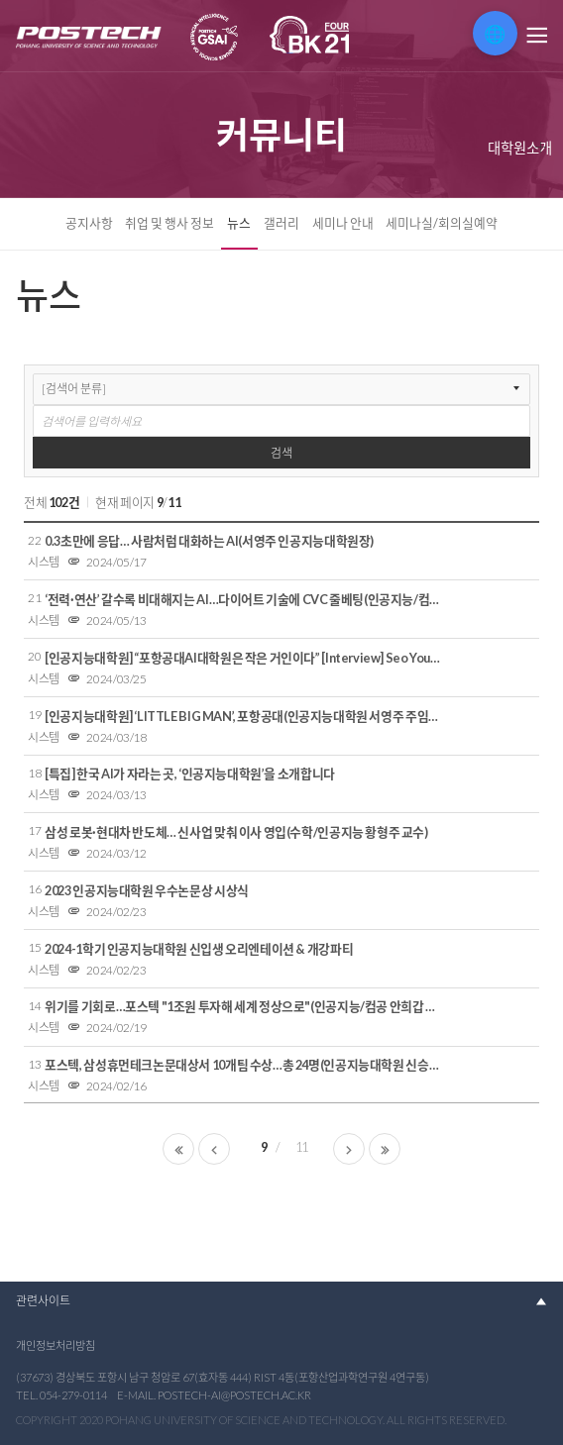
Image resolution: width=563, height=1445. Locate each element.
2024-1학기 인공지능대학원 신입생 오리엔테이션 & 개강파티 (199, 949)
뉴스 (239, 223)
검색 (281, 453)
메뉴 (535, 36)
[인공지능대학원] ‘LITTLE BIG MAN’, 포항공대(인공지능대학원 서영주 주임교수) (245, 716)
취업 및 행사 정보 (169, 223)
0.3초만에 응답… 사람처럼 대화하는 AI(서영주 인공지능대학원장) (209, 541)
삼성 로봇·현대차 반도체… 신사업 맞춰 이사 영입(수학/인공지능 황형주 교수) (236, 832)
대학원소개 (520, 148)
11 (301, 1147)
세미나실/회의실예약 (442, 223)
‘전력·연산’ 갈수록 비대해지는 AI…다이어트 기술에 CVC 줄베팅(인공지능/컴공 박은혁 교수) (245, 599)
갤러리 (281, 223)
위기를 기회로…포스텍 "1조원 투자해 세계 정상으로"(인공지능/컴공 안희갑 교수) (245, 1006)
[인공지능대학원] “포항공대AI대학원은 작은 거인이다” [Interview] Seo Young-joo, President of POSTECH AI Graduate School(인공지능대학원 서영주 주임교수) (245, 658)
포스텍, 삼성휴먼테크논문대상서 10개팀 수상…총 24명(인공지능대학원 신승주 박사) (245, 1065)
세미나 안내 (343, 223)
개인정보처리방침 (55, 1345)
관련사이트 (43, 1300)
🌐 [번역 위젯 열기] (495, 34)
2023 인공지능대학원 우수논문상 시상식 (147, 890)
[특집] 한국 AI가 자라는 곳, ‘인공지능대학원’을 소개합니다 (190, 773)
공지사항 (89, 223)
